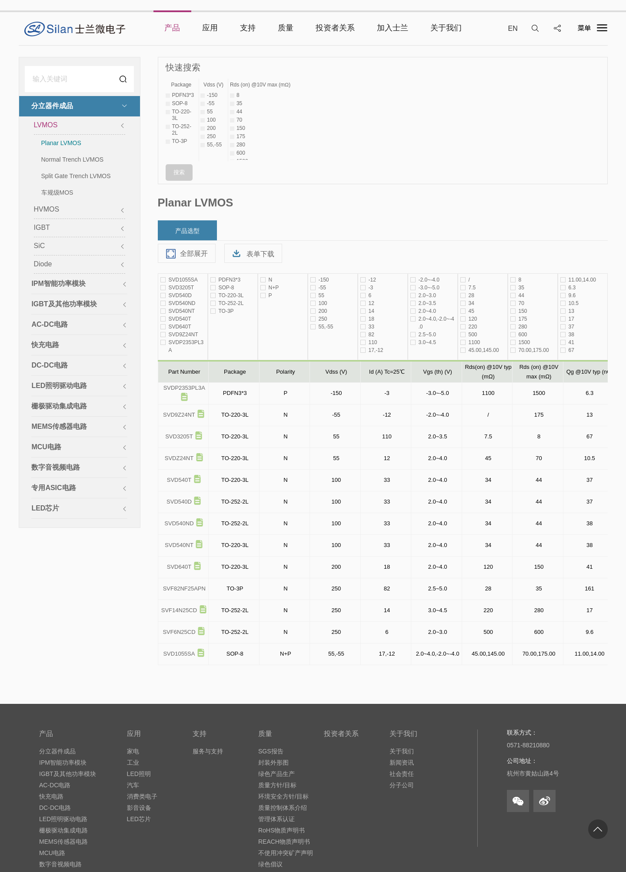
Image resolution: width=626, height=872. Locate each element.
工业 (133, 762)
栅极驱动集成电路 (63, 830)
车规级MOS (57, 193)
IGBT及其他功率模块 (67, 773)
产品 (46, 733)
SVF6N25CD (179, 632)
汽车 (133, 785)
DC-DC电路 (55, 807)
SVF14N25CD (179, 610)
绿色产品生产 (276, 773)
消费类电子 (142, 796)
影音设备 (139, 807)
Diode (79, 265)
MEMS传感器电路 (63, 841)
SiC (79, 246)
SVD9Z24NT (179, 414)
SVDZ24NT (179, 458)
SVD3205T (179, 436)
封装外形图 (273, 762)
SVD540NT (179, 545)
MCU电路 (52, 852)
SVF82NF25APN (184, 588)
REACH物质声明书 (284, 841)
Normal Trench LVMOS (72, 160)
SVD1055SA (179, 653)
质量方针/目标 (277, 785)
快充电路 (51, 796)
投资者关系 (341, 733)
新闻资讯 (402, 762)
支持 (199, 733)
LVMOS (79, 125)
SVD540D (179, 501)
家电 (133, 751)
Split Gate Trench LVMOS (76, 176)
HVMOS (79, 210)
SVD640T (179, 567)
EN (512, 28)
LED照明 (139, 773)
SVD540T (179, 480)
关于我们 (403, 733)
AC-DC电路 (54, 785)
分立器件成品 (57, 751)
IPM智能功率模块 (63, 762)
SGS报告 (270, 751)
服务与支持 (208, 751)
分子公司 (402, 785)
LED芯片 (139, 819)
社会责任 (402, 773)
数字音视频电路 (60, 864)
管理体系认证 (276, 819)
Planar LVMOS (61, 143)
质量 (265, 733)
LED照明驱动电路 (63, 819)
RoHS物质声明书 (281, 830)
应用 (134, 733)
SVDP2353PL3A (184, 388)
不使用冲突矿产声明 (285, 852)
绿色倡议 (270, 864)
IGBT (79, 228)
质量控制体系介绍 (282, 807)
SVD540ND (178, 523)
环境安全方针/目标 (283, 796)
